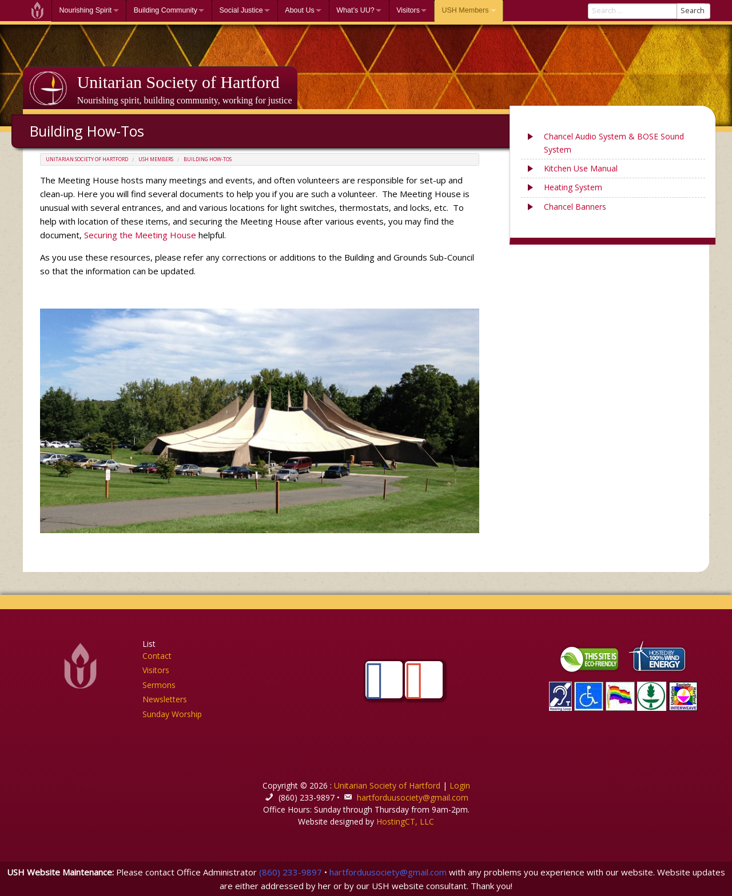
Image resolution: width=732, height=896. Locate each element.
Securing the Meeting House (140, 235)
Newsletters (164, 699)
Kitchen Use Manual (581, 168)
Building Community (165, 10)
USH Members (464, 10)
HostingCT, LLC (405, 821)
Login (459, 785)
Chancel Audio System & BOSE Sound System (614, 142)
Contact (157, 655)
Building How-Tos (208, 159)
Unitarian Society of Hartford (178, 82)
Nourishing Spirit (85, 10)
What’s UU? (355, 10)
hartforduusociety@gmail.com (412, 797)
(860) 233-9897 (290, 872)
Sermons (159, 684)
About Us (299, 10)
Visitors (408, 10)
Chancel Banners (575, 206)
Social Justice (240, 10)
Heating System (573, 187)
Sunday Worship (172, 714)
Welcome (37, 10)
